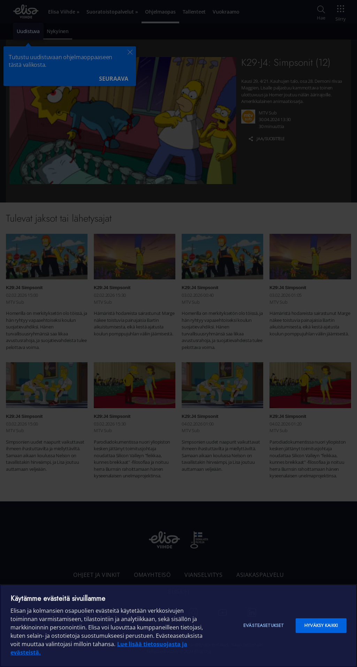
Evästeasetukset (263, 625)
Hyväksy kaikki (321, 625)
